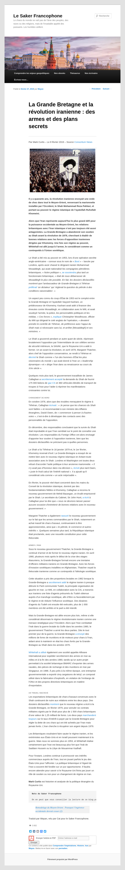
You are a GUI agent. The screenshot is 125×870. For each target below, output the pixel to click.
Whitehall (33, 652)
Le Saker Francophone (37, 15)
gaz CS (51, 383)
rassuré (65, 515)
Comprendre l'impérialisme (64, 846)
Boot (77, 261)
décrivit (32, 357)
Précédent (94, 89)
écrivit (76, 468)
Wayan (40, 89)
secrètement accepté (51, 379)
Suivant (107, 89)
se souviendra (69, 272)
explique (57, 316)
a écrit (86, 497)
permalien (63, 848)
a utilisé (42, 652)
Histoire (80, 846)
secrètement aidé (57, 582)
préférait (33, 287)
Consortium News (83, 142)
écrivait (53, 405)
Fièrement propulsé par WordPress (62, 859)
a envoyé (80, 634)
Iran (86, 846)
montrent (54, 704)
